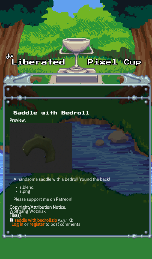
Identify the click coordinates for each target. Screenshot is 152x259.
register (37, 225)
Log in (17, 225)
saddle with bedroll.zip (35, 221)
